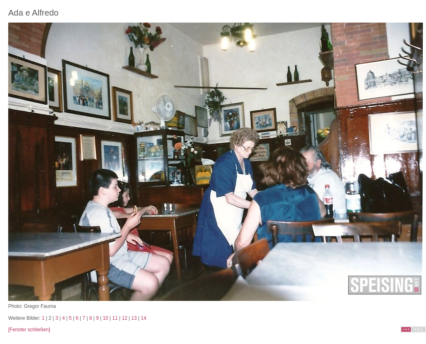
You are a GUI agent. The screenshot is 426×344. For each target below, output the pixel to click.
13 (134, 318)
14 (143, 318)
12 (124, 318)
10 (105, 318)
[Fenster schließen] (29, 330)
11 (114, 318)
